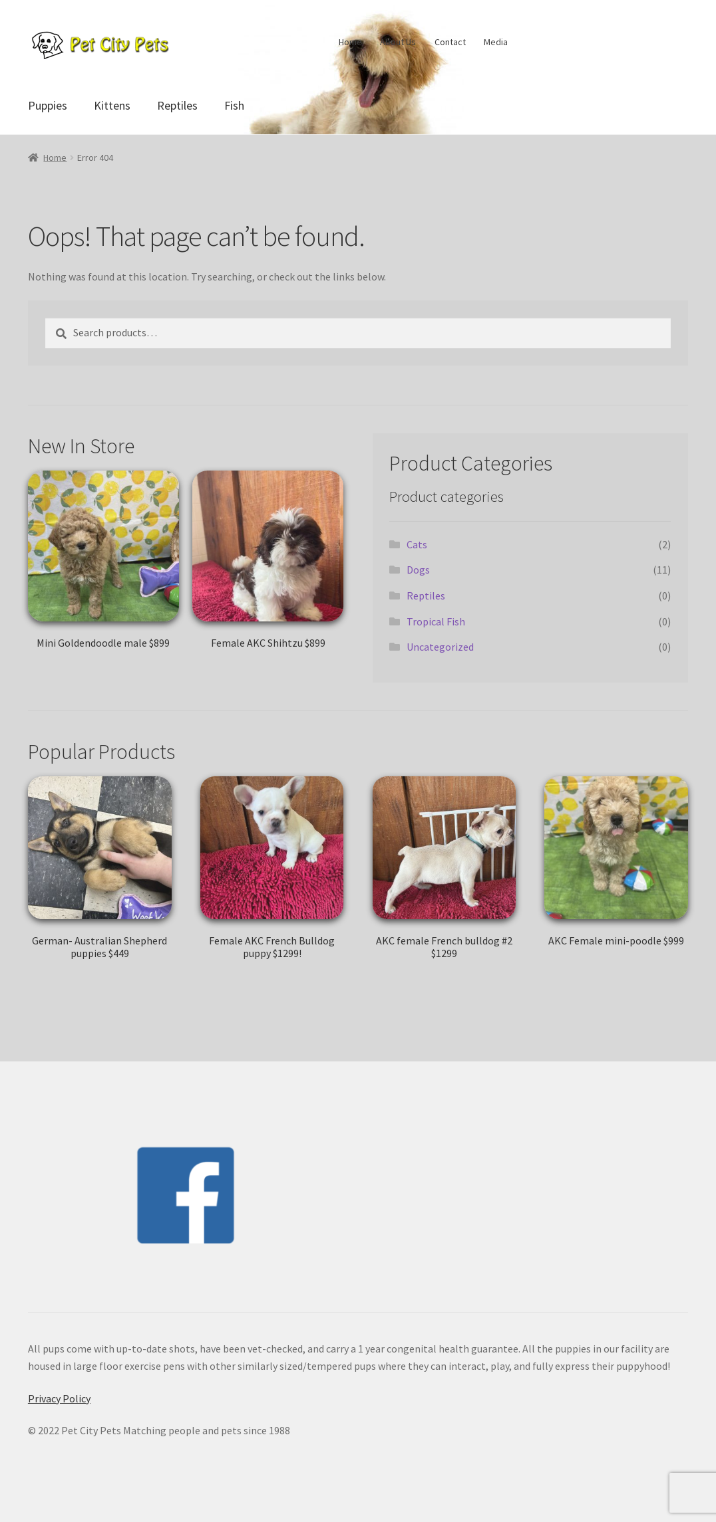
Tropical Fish (436, 621)
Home (350, 42)
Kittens (112, 105)
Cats (417, 544)
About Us (398, 42)
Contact (450, 42)
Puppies (47, 105)
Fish (234, 105)
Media (496, 42)
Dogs (418, 569)
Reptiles (177, 105)
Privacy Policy (59, 1398)
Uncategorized (440, 646)
